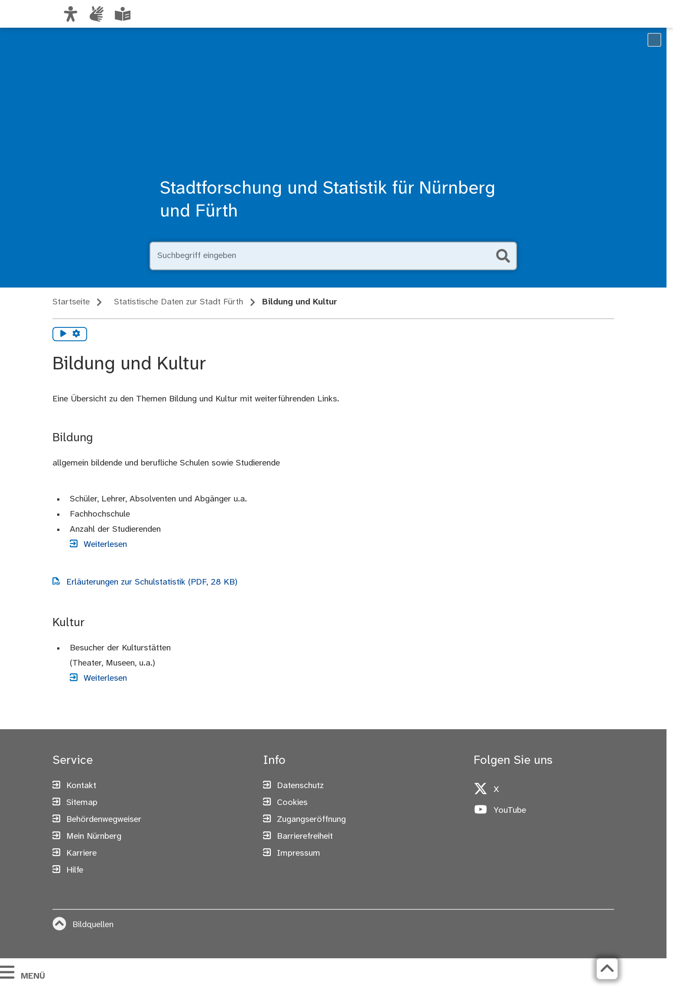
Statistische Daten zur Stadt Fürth (178, 302)
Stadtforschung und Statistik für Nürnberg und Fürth (327, 200)
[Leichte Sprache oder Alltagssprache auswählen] (122, 14)
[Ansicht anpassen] (70, 14)
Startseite (71, 302)
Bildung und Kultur (299, 302)
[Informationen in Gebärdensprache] (96, 14)
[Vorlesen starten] (63, 334)
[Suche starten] (503, 256)
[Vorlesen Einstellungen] (76, 334)
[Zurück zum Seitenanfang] (607, 968)
